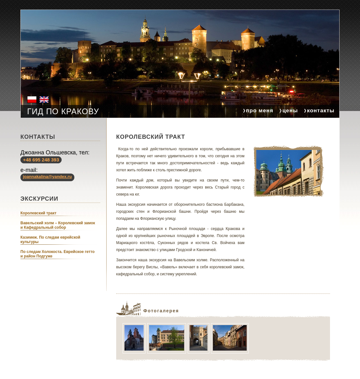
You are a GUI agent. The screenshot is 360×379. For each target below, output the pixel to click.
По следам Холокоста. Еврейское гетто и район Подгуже (57, 253)
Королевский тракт (38, 213)
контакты (320, 111)
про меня (260, 111)
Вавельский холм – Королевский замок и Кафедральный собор (57, 225)
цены (290, 111)
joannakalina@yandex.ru (47, 176)
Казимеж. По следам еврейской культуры (50, 239)
